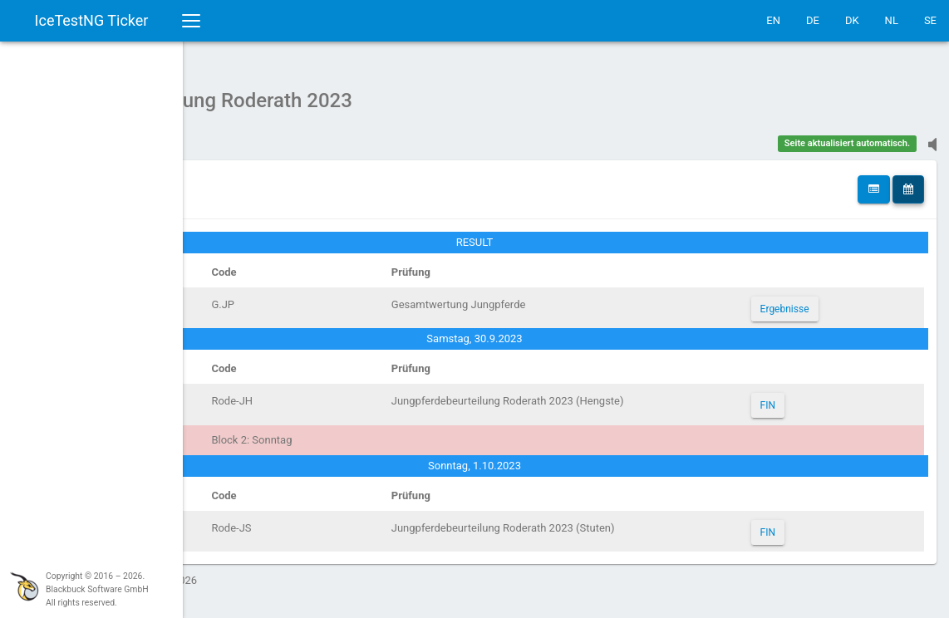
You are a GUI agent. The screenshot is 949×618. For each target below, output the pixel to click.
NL (891, 20)
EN (773, 20)
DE (812, 20)
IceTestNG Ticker (92, 20)
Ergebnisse (821, 301)
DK (852, 20)
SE (930, 20)
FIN (804, 397)
